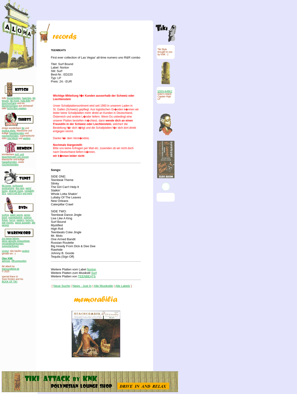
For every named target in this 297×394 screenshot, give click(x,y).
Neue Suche (61, 286)
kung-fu (29, 220)
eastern (20, 220)
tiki (23, 128)
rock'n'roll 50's (14, 193)
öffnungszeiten (18, 261)
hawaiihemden (16, 133)
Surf (94, 273)
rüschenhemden (10, 136)
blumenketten (14, 98)
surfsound (18, 185)
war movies (8, 222)
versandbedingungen (12, 243)
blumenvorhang (10, 106)
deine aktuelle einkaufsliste (16, 241)
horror (12, 220)
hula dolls (25, 100)
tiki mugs (14, 100)
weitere (26, 138)
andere (25, 251)
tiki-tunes (6, 185)
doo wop (20, 188)
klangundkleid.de (10, 269)
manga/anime (15, 217)
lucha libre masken (16, 108)
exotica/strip (8, 188)
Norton (91, 269)
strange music (16, 191)
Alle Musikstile (103, 286)
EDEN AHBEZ (165, 91)
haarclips (26, 98)
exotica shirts (8, 130)
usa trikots (12, 138)
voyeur (5, 251)
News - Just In (81, 286)
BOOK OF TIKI (9, 281)
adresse (6, 261)
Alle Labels (122, 286)
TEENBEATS (87, 276)
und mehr (27, 193)
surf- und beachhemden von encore (15, 155)
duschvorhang (9, 103)
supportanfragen (10, 246)
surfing (5, 215)
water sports (16, 215)
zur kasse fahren (10, 238)
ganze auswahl (22, 222)
